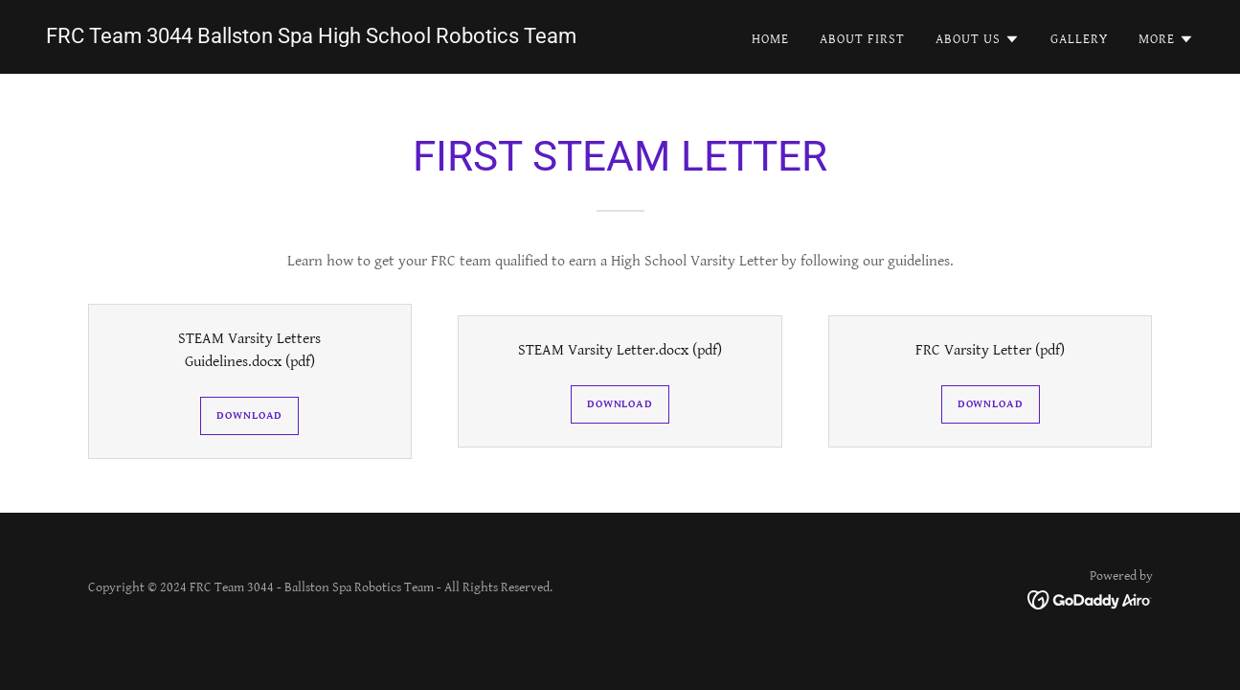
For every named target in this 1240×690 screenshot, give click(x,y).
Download (249, 415)
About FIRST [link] (862, 39)
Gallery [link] (1079, 39)
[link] (311, 39)
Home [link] (770, 39)
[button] (978, 39)
